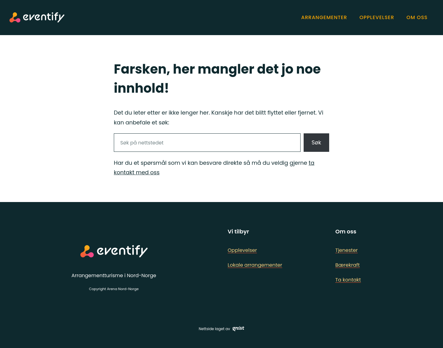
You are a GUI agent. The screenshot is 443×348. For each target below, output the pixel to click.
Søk (316, 142)
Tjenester (346, 250)
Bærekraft (347, 265)
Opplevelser (242, 250)
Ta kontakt (348, 279)
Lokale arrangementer (255, 265)
